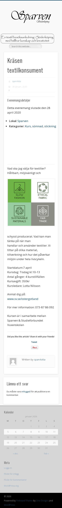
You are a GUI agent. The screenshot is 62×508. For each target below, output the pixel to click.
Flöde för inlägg (11, 473)
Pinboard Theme (24, 500)
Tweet (34, 342)
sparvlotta (16, 81)
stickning (50, 126)
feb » (46, 453)
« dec (15, 453)
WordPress (9, 504)
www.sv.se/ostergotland (22, 299)
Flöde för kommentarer (15, 479)
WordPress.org (11, 485)
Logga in (8, 467)
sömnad (37, 126)
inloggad (26, 391)
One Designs (42, 500)
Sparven (23, 121)
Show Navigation (50, 29)
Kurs (28, 126)
